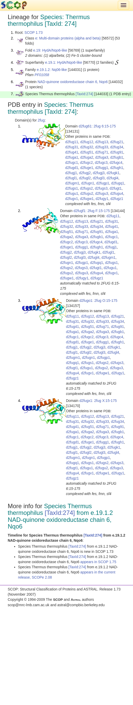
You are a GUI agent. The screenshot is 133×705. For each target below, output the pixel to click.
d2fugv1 (71, 199)
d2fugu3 (101, 193)
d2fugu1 (71, 193)
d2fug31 (71, 147)
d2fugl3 (98, 178)
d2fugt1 (116, 188)
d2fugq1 (117, 183)
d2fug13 (101, 142)
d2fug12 (86, 142)
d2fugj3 (98, 173)
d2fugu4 (116, 193)
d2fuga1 (71, 157)
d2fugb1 (116, 157)
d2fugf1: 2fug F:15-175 (91, 211)
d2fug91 (116, 152)
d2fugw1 (87, 199)
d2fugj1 (71, 173)
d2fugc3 (101, 162)
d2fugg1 (101, 168)
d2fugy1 (102, 199)
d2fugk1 (113, 173)
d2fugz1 (116, 199)
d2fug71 (101, 152)
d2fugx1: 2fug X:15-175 (98, 401)
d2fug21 (116, 142)
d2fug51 (86, 152)
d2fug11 (71, 142)
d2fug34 (116, 147)
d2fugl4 (112, 178)
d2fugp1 (102, 183)
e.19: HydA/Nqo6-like (50, 50)
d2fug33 (101, 147)
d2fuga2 (86, 157)
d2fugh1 (116, 168)
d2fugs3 (101, 188)
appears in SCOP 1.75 (98, 562)
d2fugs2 (86, 188)
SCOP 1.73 (33, 32)
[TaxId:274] (84, 94)
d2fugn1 (87, 183)
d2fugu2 (86, 193)
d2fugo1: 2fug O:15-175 (98, 300)
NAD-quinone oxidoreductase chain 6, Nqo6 (72, 82)
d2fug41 (71, 152)
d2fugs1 (71, 188)
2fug (41, 120)
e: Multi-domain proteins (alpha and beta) (68, 38)
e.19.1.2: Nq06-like (52, 70)
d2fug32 (86, 147)
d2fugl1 (71, 178)
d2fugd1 (71, 168)
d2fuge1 (86, 168)
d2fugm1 (72, 183)
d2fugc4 (116, 162)
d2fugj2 (85, 173)
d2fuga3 (101, 157)
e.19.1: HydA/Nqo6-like (63, 62)
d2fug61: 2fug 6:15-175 (97, 126)
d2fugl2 (85, 178)
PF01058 (42, 75)
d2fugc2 (86, 162)
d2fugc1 (71, 162)
